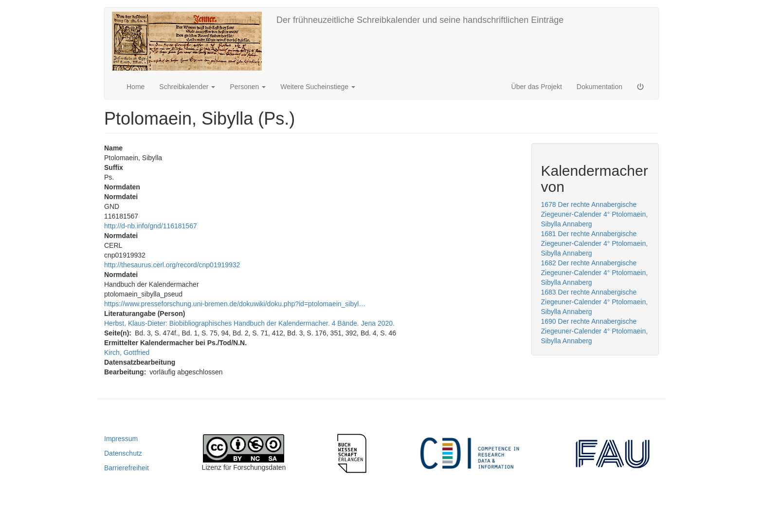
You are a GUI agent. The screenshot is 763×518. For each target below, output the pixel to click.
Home (136, 87)
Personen (248, 87)
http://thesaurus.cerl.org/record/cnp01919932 (172, 265)
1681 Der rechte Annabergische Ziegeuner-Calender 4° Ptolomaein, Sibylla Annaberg (594, 243)
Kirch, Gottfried (126, 352)
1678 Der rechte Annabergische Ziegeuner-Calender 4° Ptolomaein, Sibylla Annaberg (594, 214)
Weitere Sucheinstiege (317, 87)
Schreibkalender (187, 87)
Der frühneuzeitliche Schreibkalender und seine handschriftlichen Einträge (419, 20)
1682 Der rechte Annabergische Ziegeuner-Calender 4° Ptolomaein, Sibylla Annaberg (594, 272)
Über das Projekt (536, 87)
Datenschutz (123, 453)
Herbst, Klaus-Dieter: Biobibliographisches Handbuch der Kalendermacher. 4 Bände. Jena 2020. (249, 323)
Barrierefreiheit (126, 468)
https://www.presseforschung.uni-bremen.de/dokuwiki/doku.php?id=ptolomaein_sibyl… (234, 304)
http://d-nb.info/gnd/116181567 (150, 226)
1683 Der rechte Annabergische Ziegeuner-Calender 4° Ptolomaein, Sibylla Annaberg (594, 301)
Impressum (121, 439)
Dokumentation (599, 87)
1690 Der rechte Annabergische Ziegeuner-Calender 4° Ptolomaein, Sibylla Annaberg (594, 331)
